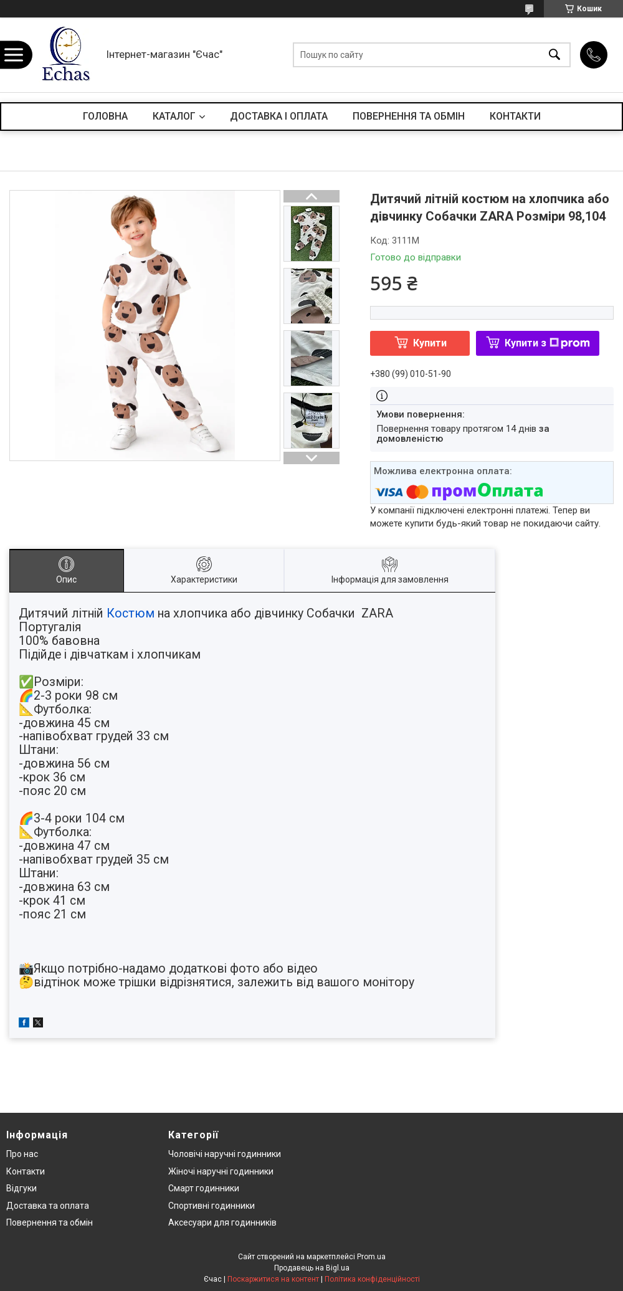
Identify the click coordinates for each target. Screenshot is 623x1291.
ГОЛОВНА (105, 116)
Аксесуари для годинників (222, 1222)
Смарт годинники (203, 1188)
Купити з (547, 343)
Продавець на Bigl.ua (312, 1268)
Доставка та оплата (47, 1206)
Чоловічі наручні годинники (224, 1154)
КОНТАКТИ (515, 116)
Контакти (25, 1171)
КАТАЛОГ (174, 116)
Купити (430, 343)
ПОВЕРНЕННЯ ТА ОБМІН (409, 116)
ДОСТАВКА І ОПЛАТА (279, 116)
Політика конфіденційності (372, 1279)
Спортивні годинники (211, 1206)
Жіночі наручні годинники (220, 1171)
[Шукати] (554, 55)
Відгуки (21, 1188)
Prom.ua (371, 1256)
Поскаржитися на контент (273, 1279)
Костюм (131, 613)
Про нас (22, 1154)
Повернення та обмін (49, 1222)
